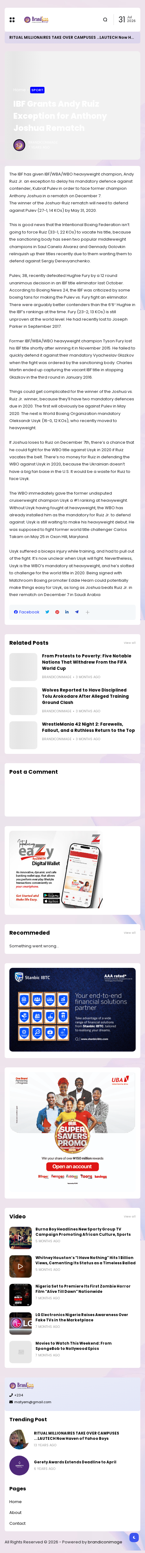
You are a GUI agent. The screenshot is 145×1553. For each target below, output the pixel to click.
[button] (88, 612)
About (15, 1512)
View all (130, 643)
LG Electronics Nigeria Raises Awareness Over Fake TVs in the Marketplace (81, 1317)
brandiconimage (105, 1542)
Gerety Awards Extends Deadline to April (75, 1462)
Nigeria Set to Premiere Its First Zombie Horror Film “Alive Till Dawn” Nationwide (83, 1289)
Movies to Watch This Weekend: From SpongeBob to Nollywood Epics (73, 1346)
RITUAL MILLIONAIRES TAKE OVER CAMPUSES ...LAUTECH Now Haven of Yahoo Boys (76, 1436)
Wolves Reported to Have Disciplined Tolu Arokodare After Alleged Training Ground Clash (85, 696)
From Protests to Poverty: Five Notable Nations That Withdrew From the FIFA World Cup (86, 662)
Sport (37, 89)
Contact (17, 1523)
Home (19, 90)
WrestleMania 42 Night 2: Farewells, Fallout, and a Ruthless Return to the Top (88, 727)
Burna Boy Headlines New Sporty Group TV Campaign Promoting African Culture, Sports (83, 1232)
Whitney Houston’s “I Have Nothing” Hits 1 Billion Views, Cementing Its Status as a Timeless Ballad (85, 1260)
